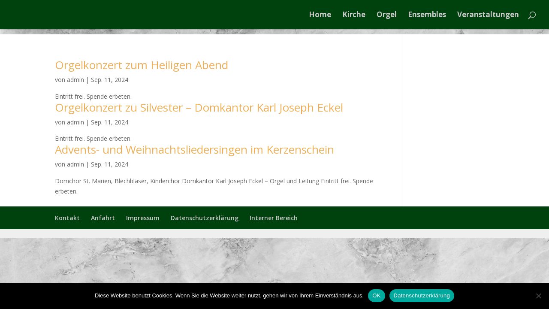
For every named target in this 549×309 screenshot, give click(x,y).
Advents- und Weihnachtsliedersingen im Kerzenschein (194, 149)
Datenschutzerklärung (204, 218)
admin (75, 80)
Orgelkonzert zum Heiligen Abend (141, 65)
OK (376, 295)
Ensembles (427, 15)
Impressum (143, 218)
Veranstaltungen (488, 15)
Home (320, 15)
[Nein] (538, 295)
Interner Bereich (274, 218)
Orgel (387, 15)
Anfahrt (103, 218)
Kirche (353, 15)
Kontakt (67, 218)
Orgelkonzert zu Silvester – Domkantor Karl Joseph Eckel (199, 107)
